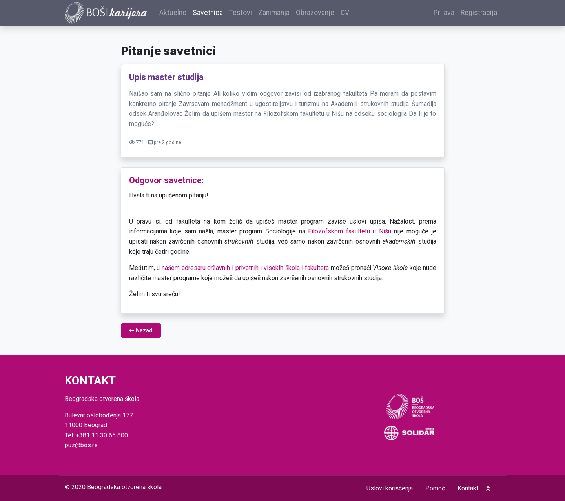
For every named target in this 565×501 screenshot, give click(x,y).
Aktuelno (177, 13)
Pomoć (435, 488)
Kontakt (467, 488)
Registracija (479, 13)
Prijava (444, 13)
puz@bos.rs (81, 445)
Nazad (141, 331)
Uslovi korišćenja (389, 488)
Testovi (244, 13)
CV (349, 13)
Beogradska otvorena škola (124, 487)
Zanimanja (278, 13)
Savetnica (212, 13)
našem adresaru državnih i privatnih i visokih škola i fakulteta (245, 269)
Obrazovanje (319, 13)
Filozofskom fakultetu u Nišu (349, 232)
